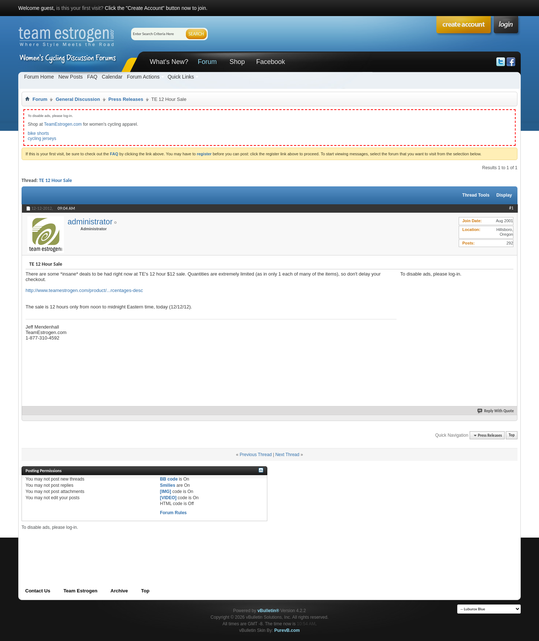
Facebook (270, 61)
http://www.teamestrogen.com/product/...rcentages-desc (84, 290)
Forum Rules (173, 512)
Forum (207, 61)
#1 (511, 207)
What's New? (169, 61)
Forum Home (39, 77)
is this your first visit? (79, 8)
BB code (169, 479)
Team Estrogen (81, 590)
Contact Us (37, 590)
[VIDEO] (168, 497)
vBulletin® (268, 610)
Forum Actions (143, 77)
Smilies (167, 485)
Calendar (112, 77)
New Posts (70, 77)
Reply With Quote (496, 411)
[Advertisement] (455, 322)
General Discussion (78, 99)
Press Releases (125, 99)
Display (504, 195)
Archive (119, 590)
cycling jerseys (42, 138)
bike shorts (38, 133)
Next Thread (287, 454)
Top (512, 435)
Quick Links (181, 77)
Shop (237, 61)
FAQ (92, 77)
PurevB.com (287, 630)
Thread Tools (475, 195)
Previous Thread (256, 454)
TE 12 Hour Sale (55, 180)
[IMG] (165, 491)
